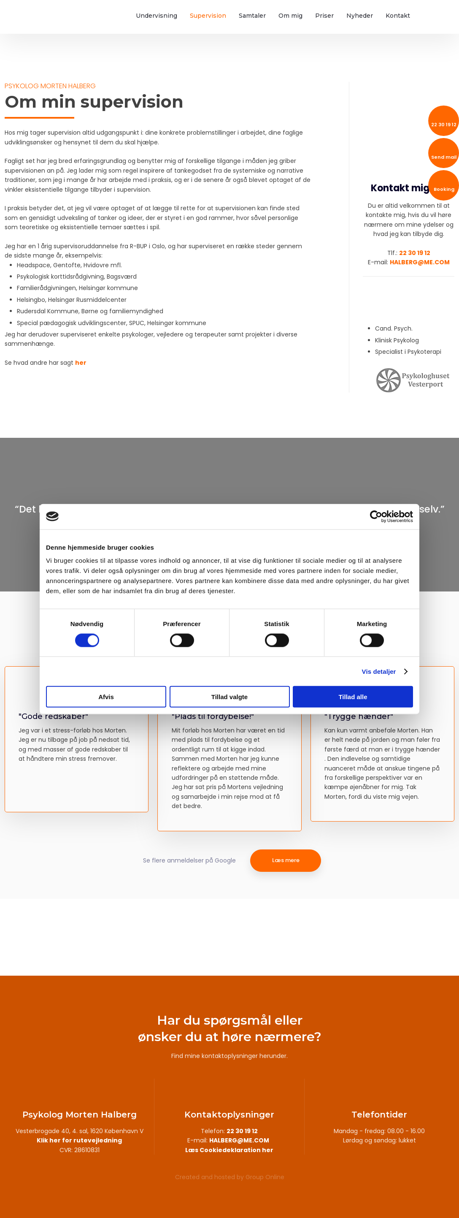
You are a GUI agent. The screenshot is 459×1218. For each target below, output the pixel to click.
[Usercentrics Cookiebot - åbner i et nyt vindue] (376, 516)
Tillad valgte (229, 696)
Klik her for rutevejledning (79, 1140)
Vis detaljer (379, 671)
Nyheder (359, 15)
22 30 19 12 (414, 253)
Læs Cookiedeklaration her (229, 1150)
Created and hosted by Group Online (229, 1177)
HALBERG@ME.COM (420, 262)
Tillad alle (352, 696)
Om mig (290, 15)
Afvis (106, 696)
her (80, 362)
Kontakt (398, 15)
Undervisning (156, 15)
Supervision (208, 15)
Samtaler (252, 15)
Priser (324, 15)
